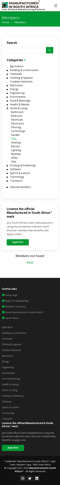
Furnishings (18, 132)
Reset (30, 263)
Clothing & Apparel (21, 79)
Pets (13, 163)
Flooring (16, 129)
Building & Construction (24, 71)
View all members (20, 188)
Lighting (16, 151)
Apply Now (17, 243)
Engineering (17, 94)
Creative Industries (21, 83)
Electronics (16, 87)
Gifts (14, 140)
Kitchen (15, 148)
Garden (15, 136)
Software (15, 171)
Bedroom (16, 117)
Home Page (11, 295)
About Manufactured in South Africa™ (24, 312)
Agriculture (16, 68)
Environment (17, 98)
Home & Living (18, 110)
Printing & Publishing (23, 167)
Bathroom (17, 113)
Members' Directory (15, 306)
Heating (16, 144)
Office (14, 159)
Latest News (11, 317)
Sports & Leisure (20, 174)
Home (5, 22)
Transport (16, 182)
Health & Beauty (19, 106)
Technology (17, 178)
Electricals (17, 121)
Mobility (16, 155)
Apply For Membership (16, 300)
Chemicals (16, 75)
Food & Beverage (20, 102)
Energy (14, 90)
